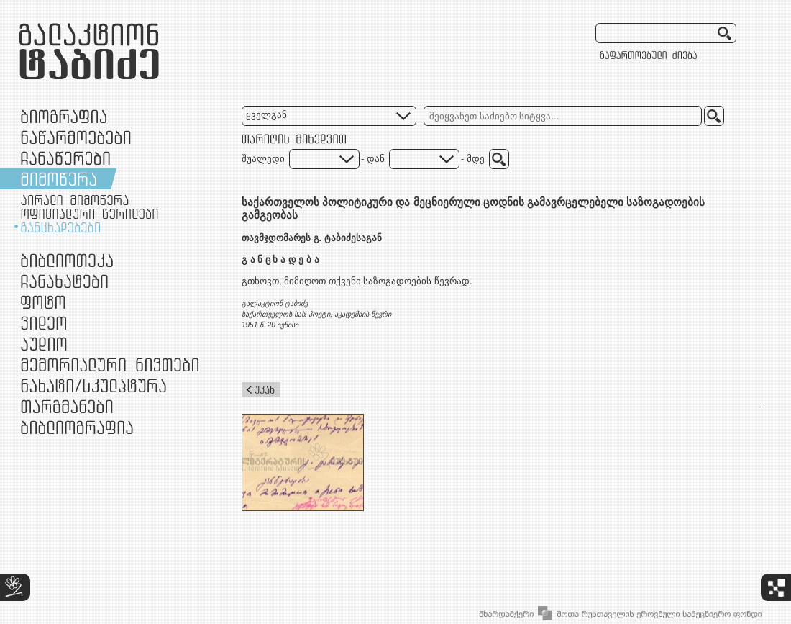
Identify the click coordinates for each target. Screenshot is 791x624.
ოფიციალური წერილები (89, 214)
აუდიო (44, 343)
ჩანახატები (64, 281)
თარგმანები (67, 406)
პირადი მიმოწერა (75, 200)
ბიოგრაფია (63, 116)
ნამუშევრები (93, 385)
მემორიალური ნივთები (109, 364)
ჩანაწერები (65, 158)
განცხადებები (60, 227)
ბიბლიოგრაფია (77, 427)
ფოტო (43, 301)
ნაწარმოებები (76, 137)
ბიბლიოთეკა (67, 260)
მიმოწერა (58, 178)
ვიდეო (43, 322)
